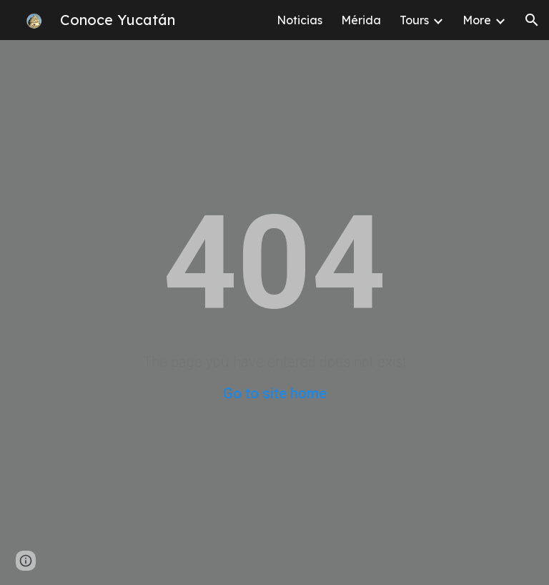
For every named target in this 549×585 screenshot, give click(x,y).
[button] (532, 20)
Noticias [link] (299, 20)
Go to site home (275, 393)
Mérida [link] (361, 20)
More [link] (477, 20)
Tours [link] (414, 20)
